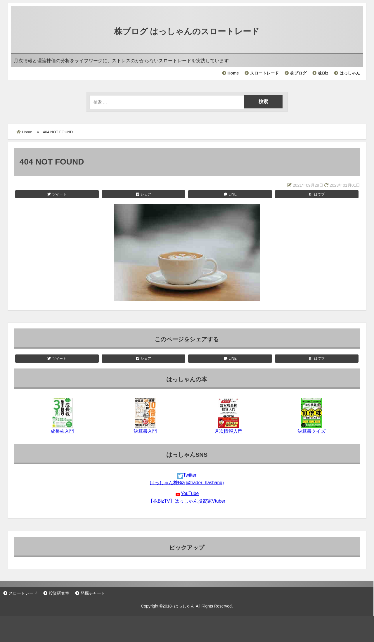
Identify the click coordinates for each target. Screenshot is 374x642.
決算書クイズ (311, 431)
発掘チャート (93, 593)
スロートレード (264, 73)
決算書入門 (145, 431)
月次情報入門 (228, 431)
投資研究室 (59, 593)
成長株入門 (62, 431)
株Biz (323, 73)
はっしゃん (350, 73)
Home (233, 73)
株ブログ (298, 73)
